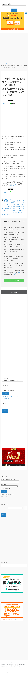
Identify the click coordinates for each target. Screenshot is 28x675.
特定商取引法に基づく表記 (6, 666)
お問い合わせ (17, 666)
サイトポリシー (9, 664)
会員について (10, 185)
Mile (14, 206)
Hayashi (10, 206)
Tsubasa (18, 206)
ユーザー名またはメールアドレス (11, 380)
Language (3, 662)
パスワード (5, 385)
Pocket (4, 103)
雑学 (8, 214)
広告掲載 (3, 664)
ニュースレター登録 (14, 280)
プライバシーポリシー (20, 664)
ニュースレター (17, 662)
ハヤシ (12, 212)
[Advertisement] (14, 47)
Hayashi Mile (6, 4)
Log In (15, 184)
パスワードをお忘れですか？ (10, 397)
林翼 (5, 214)
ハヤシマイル (7, 199)
